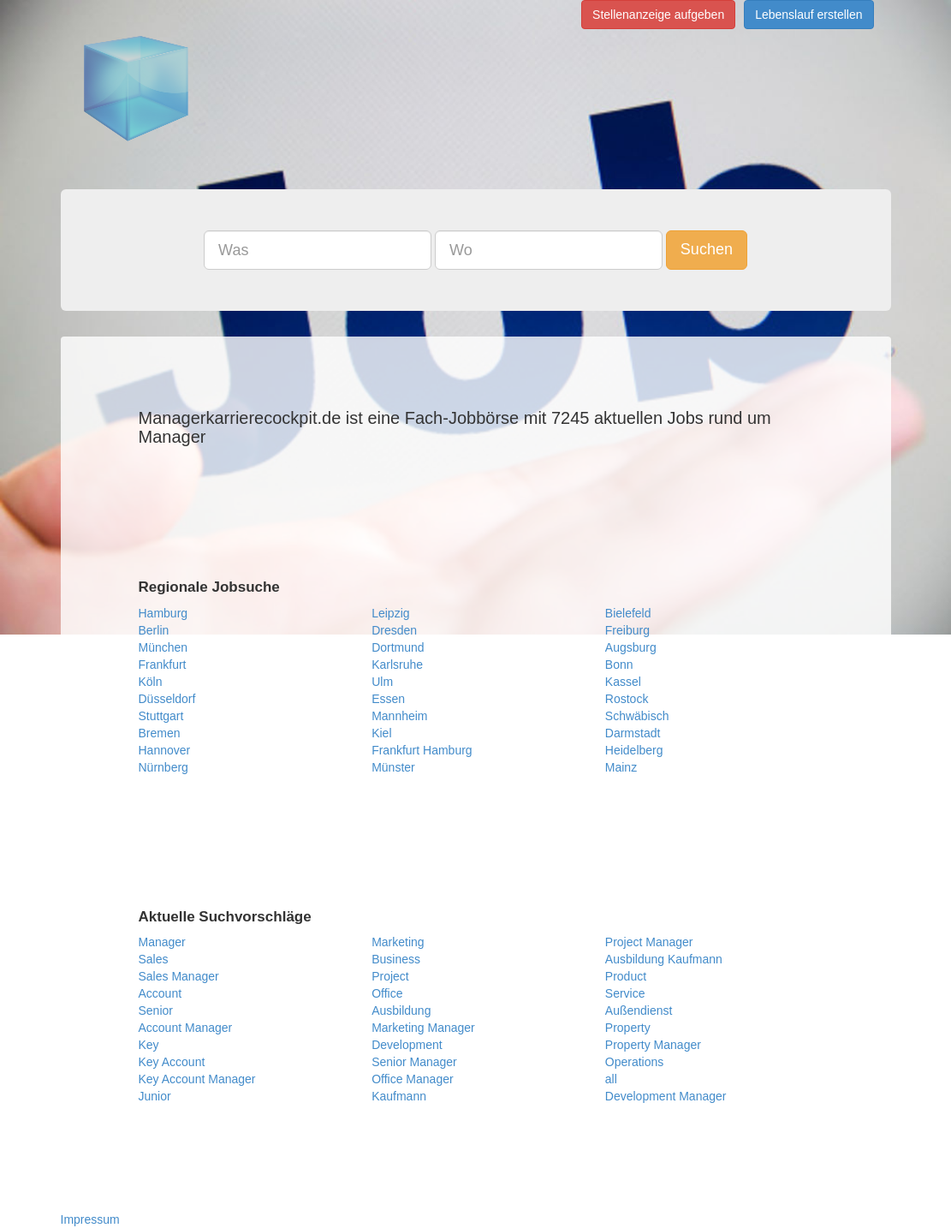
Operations (634, 1062)
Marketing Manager (423, 1027)
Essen (388, 699)
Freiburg (627, 630)
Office (386, 993)
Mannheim (399, 716)
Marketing (397, 942)
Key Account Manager (197, 1079)
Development (407, 1045)
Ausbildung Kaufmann (663, 959)
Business (395, 959)
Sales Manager (179, 976)
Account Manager (186, 1027)
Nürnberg (163, 767)
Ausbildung (401, 1010)
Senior (156, 1010)
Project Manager (649, 942)
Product (625, 976)
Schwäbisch (637, 716)
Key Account (172, 1062)
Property (628, 1027)
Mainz (621, 767)
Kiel (381, 733)
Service (625, 993)
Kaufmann (398, 1096)
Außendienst (639, 1010)
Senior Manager (414, 1062)
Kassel (623, 682)
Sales (154, 959)
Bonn (619, 664)
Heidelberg (634, 750)
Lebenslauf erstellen (808, 14)
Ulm (382, 682)
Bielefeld (628, 613)
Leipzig (390, 613)
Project (390, 976)
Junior (155, 1096)
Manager (162, 942)
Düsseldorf (167, 699)
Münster (393, 767)
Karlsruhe (397, 664)
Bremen (160, 733)
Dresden (394, 630)
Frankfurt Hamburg (421, 750)
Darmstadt (633, 733)
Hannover (165, 750)
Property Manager (653, 1045)
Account (160, 993)
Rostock (627, 699)
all (611, 1079)
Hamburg (163, 613)
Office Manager (412, 1079)
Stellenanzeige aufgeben (658, 14)
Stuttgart (161, 716)
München (163, 647)
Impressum (90, 1219)
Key (149, 1045)
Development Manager (666, 1096)
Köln (151, 682)
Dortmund (397, 647)
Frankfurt (163, 664)
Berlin (154, 630)
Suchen (707, 249)
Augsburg (631, 647)
